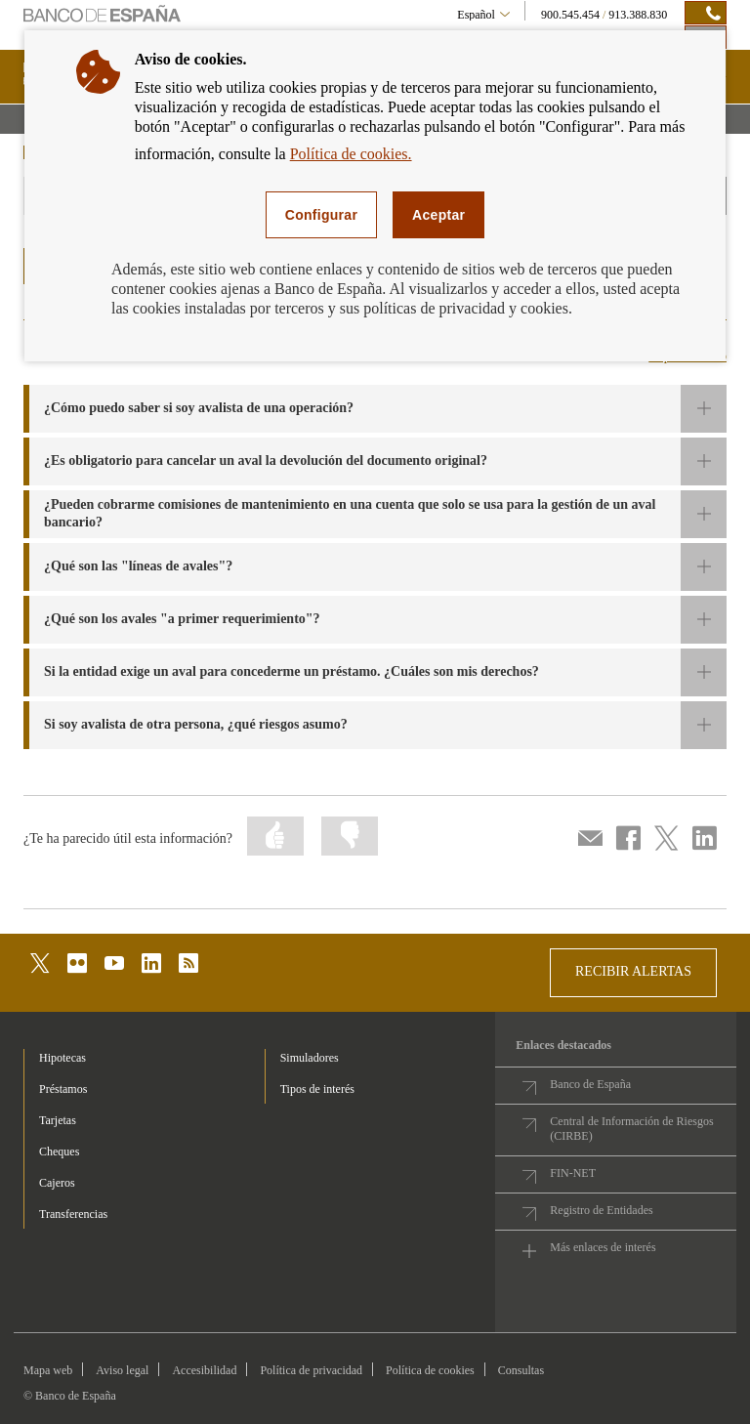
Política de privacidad (311, 1370)
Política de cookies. (351, 154)
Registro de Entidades (601, 1210)
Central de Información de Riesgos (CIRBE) (631, 1128)
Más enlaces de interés (602, 1247)
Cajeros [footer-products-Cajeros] (57, 1183)
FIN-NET (573, 1173)
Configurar (321, 215)
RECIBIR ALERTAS (633, 971)
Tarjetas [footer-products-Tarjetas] (57, 1120)
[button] (375, 409)
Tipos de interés (317, 1089)
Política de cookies (430, 1370)
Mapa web (47, 1370)
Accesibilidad (204, 1370)
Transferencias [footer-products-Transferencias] (73, 1214)
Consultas (521, 1370)
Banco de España (590, 1084)
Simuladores (309, 1058)
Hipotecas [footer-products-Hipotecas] (62, 1058)
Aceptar (438, 215)
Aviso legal (122, 1370)
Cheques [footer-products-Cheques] (59, 1151)
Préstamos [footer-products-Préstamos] (63, 1089)
